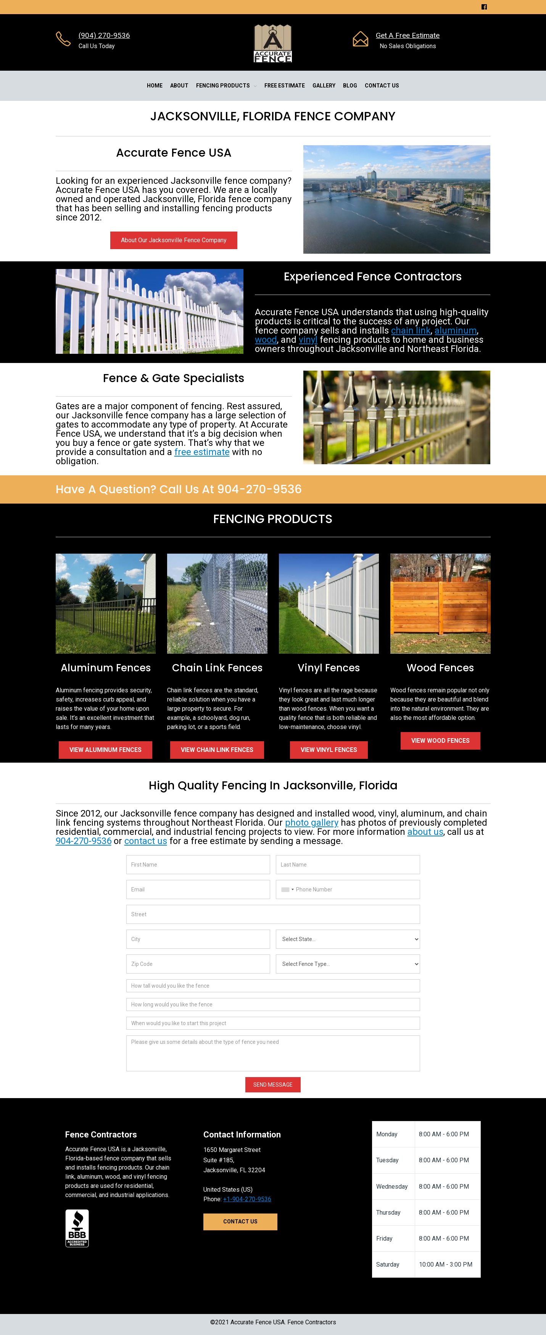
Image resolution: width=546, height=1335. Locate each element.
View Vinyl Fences (329, 749)
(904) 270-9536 (104, 35)
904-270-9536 (83, 841)
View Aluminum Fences (105, 749)
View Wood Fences (440, 740)
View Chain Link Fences (217, 749)
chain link (411, 330)
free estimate (202, 452)
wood (266, 339)
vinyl (308, 339)
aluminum (456, 330)
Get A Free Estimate (408, 35)
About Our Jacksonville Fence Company (174, 240)
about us (425, 831)
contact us (145, 841)
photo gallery (311, 822)
